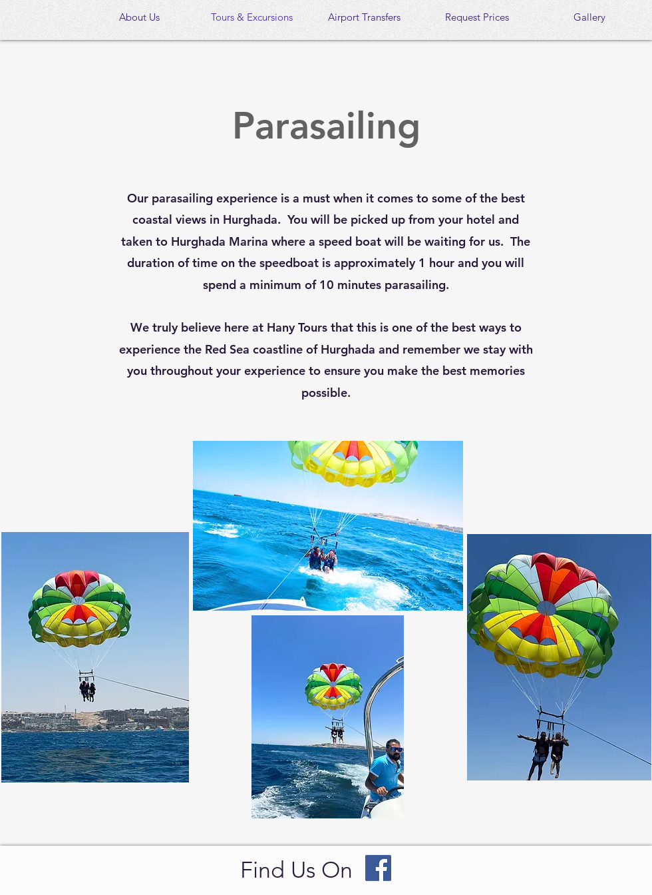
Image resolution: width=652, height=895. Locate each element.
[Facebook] (378, 868)
